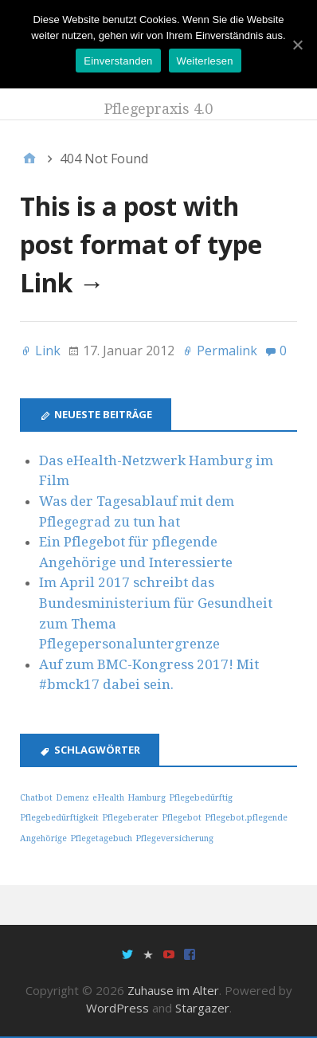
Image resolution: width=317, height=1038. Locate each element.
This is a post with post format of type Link (141, 244)
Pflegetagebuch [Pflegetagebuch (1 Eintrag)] (101, 838)
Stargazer (202, 1008)
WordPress (117, 1008)
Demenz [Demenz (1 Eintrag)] (72, 798)
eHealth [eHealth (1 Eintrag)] (108, 798)
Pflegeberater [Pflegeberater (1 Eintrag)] (130, 818)
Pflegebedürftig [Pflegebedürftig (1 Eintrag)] (201, 798)
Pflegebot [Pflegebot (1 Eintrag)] (182, 818)
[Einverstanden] (297, 45)
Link (48, 350)
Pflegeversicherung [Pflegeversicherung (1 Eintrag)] (174, 838)
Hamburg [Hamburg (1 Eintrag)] (146, 798)
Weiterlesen (205, 61)
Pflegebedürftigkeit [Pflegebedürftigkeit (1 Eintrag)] (59, 818)
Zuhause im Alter (173, 990)
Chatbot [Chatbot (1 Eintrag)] (36, 798)
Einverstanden (118, 61)
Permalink (227, 350)
